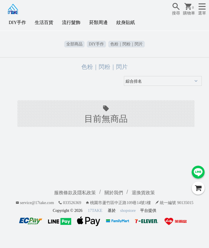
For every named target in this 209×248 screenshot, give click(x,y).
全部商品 (74, 44)
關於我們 (113, 192)
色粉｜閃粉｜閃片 (126, 44)
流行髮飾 (71, 22)
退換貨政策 (143, 192)
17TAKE (95, 210)
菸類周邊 (98, 22)
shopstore (128, 210)
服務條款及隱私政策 (75, 192)
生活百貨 (44, 22)
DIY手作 (17, 22)
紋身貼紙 (125, 22)
